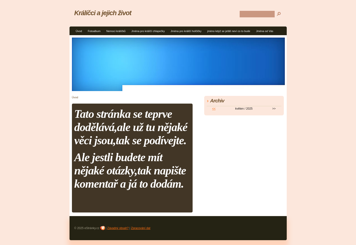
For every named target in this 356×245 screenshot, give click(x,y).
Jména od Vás (264, 31)
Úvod (79, 31)
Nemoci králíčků (116, 31)
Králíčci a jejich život (102, 13)
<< (214, 108)
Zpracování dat (140, 228)
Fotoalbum (94, 31)
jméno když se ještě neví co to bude (228, 31)
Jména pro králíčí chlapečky (148, 31)
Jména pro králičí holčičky (186, 31)
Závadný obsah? (118, 228)
